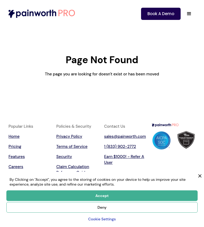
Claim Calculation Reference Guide (72, 169)
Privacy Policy (69, 136)
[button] (189, 13)
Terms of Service (71, 146)
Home (14, 136)
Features (16, 156)
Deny (102, 207)
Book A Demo (160, 13)
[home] (41, 14)
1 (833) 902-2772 (120, 146)
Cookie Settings (102, 219)
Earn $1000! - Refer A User (124, 159)
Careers (15, 166)
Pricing (14, 146)
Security (64, 156)
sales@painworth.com (125, 136)
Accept (102, 195)
